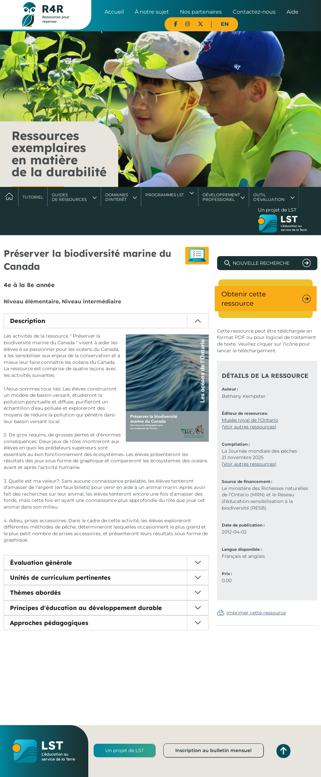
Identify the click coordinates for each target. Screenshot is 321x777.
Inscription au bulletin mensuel (213, 750)
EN (225, 24)
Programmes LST (164, 194)
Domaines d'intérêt (116, 197)
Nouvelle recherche (261, 263)
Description (27, 321)
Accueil (114, 12)
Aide (292, 12)
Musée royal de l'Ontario (250, 420)
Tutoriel (33, 197)
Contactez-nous (254, 12)
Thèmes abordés (35, 592)
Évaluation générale (41, 562)
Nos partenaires (201, 12)
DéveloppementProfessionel (221, 197)
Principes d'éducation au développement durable (86, 608)
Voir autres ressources (249, 427)
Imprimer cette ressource (256, 613)
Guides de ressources (69, 197)
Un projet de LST (124, 750)
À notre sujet (152, 12)
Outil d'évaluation (268, 197)
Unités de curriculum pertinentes (60, 577)
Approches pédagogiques (49, 623)
